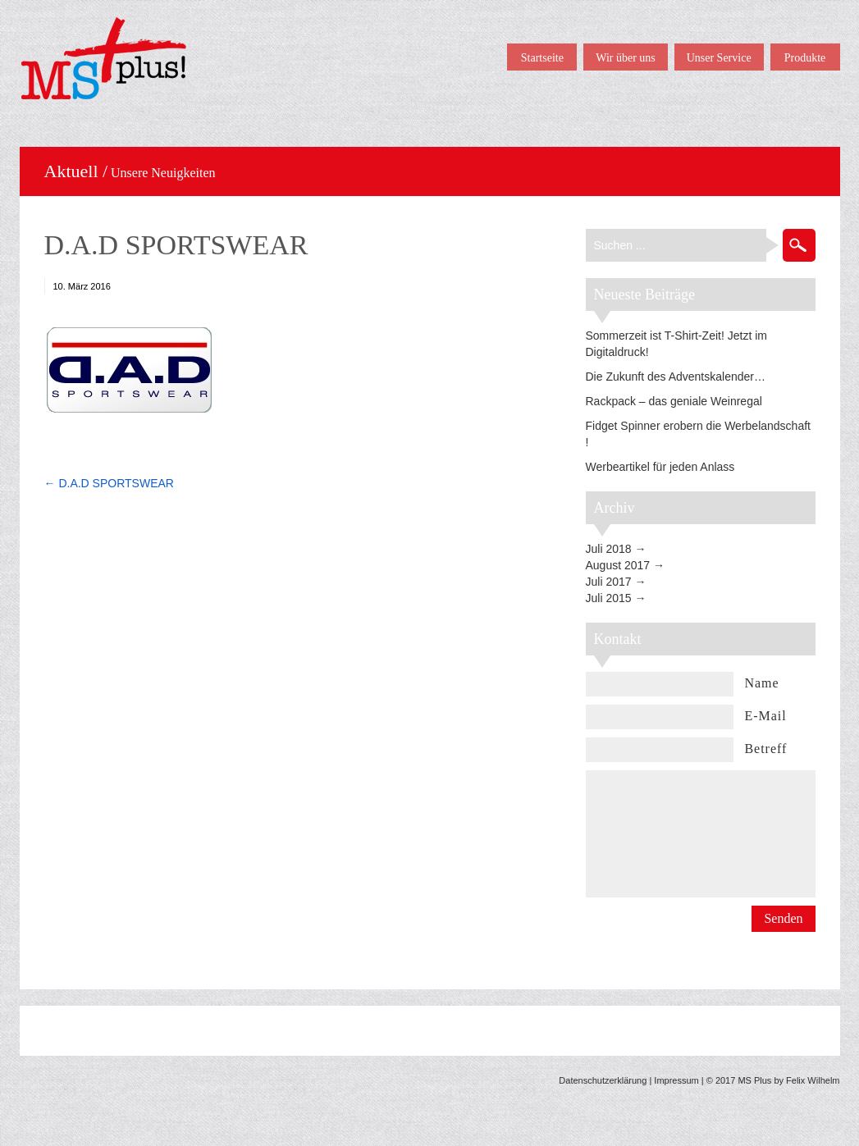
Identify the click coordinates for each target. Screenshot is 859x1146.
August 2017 (618, 565)
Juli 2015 (609, 598)
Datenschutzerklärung (603, 1080)
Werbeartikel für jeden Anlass (660, 466)
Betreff (765, 749)
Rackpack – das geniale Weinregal (674, 401)
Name (761, 683)
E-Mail (765, 716)
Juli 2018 (609, 548)
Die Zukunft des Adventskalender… (675, 376)
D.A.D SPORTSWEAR (176, 245)
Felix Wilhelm (812, 1080)
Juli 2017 (609, 581)
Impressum (676, 1080)
